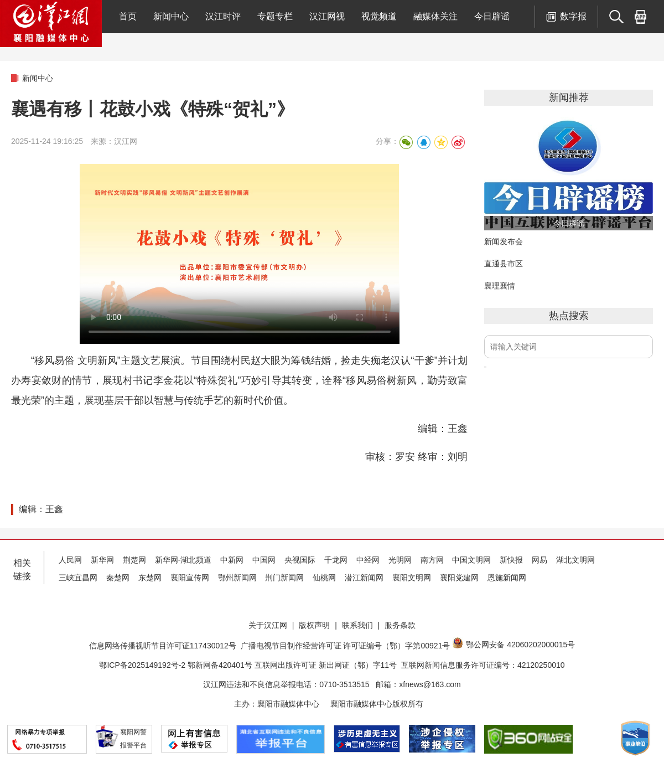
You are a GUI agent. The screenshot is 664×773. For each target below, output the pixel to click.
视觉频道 (379, 16)
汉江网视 (327, 16)
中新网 (231, 559)
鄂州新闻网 (237, 577)
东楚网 (150, 577)
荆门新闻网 (284, 577)
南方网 (432, 559)
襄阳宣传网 (189, 577)
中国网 (264, 559)
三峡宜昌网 (78, 577)
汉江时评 (223, 16)
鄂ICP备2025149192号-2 (143, 665)
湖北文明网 (575, 559)
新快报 (511, 559)
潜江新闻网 (364, 577)
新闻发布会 (503, 241)
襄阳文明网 (411, 577)
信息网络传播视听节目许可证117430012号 (162, 645)
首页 (128, 16)
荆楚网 (134, 559)
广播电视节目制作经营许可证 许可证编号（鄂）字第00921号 (345, 645)
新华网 (102, 559)
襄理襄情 (499, 285)
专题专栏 (275, 16)
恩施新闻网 (506, 577)
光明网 (400, 559)
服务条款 (400, 625)
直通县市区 (503, 263)
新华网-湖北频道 (183, 559)
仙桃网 (324, 577)
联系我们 (357, 625)
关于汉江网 (267, 625)
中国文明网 (471, 559)
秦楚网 (117, 577)
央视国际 (299, 559)
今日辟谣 (492, 16)
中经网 (368, 559)
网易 (539, 559)
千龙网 (335, 559)
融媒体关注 (435, 16)
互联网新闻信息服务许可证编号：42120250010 (483, 665)
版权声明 (314, 625)
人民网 (70, 559)
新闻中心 (171, 16)
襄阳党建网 (459, 577)
